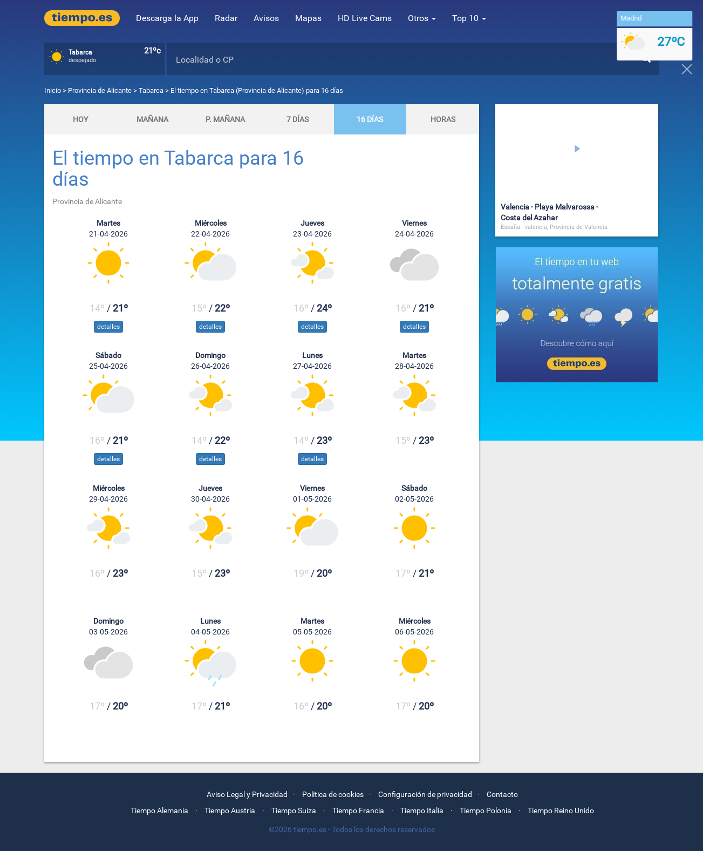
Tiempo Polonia (485, 810)
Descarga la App (167, 18)
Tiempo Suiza (293, 810)
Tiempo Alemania (159, 810)
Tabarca (151, 90)
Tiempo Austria (229, 810)
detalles (108, 326)
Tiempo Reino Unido (561, 810)
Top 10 (469, 18)
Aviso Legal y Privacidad (247, 794)
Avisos (266, 18)
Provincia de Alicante (100, 90)
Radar (226, 18)
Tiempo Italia (421, 810)
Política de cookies (333, 794)
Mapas (308, 18)
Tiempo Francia (358, 810)
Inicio (52, 90)
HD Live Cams (365, 18)
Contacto (502, 794)
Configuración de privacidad (425, 794)
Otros (422, 18)
